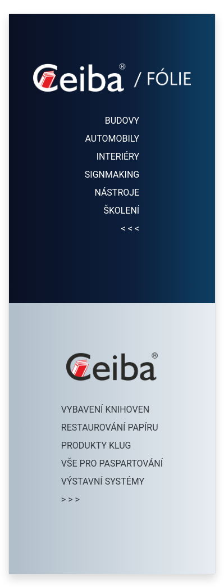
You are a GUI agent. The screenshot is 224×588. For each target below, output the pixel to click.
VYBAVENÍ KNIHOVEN (105, 409)
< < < (130, 228)
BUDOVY (122, 120)
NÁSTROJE (116, 192)
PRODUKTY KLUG (96, 445)
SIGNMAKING (112, 174)
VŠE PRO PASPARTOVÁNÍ (112, 463)
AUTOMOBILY (112, 138)
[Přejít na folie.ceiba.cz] (111, 89)
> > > (70, 499)
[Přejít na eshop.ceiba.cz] (112, 377)
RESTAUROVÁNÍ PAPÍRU (109, 427)
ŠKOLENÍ (121, 210)
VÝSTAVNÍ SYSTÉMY (102, 481)
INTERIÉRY (118, 156)
